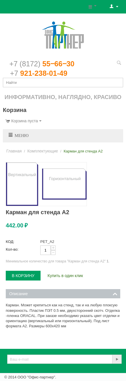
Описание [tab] (63, 293)
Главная (14, 151)
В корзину (23, 275)
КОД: (10, 241)
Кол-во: (12, 249)
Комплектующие (42, 151)
